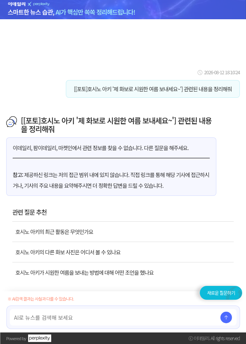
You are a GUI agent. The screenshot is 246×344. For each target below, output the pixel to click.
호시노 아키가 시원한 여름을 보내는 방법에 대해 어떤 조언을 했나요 (84, 272)
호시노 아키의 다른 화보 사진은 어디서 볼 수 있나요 (67, 252)
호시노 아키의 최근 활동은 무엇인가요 (54, 231)
